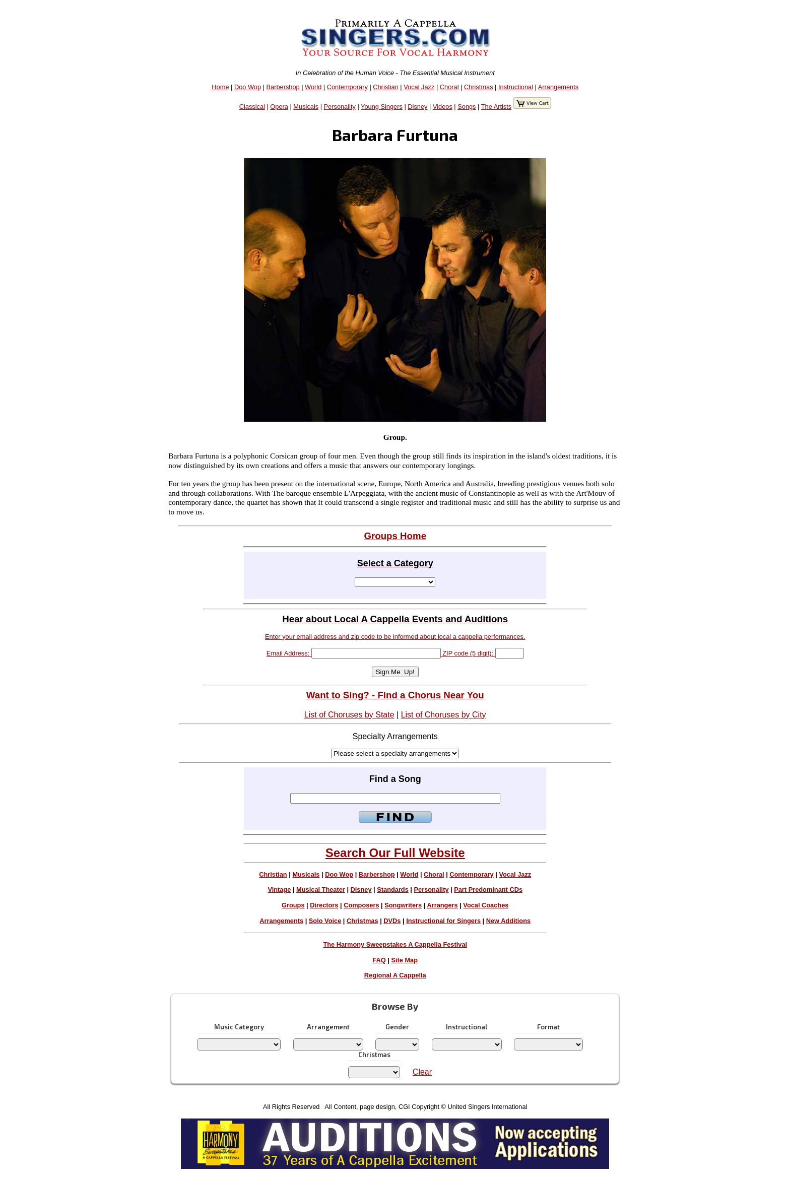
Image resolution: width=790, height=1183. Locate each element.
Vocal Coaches (485, 905)
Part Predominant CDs (488, 889)
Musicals (305, 106)
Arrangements (558, 87)
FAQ (378, 960)
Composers (361, 905)
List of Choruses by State (349, 714)
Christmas (478, 87)
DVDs (392, 921)
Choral (449, 87)
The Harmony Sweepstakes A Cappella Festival (395, 944)
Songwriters (403, 905)
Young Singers (382, 106)
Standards (393, 889)
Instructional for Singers (443, 921)
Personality (340, 106)
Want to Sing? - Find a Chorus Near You (395, 695)
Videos (442, 106)
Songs (466, 106)
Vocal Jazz (419, 87)
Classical (252, 106)
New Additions (508, 921)
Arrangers (442, 905)
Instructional (515, 87)
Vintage (279, 889)
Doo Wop (247, 87)
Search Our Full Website (395, 853)
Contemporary (347, 87)
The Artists (496, 106)
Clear (422, 1072)
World (313, 87)
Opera (279, 106)
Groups (293, 905)
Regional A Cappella (395, 975)
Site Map (404, 960)
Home (220, 87)
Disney (417, 106)
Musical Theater (320, 889)
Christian (386, 87)
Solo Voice (325, 921)
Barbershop (283, 87)
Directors (324, 905)
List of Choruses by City (443, 714)
